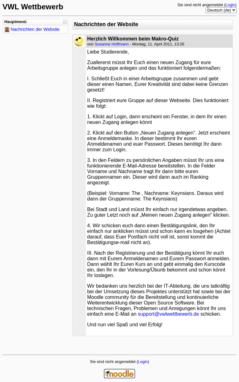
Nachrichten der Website (35, 29)
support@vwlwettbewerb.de (168, 314)
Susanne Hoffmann (112, 44)
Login (230, 4)
